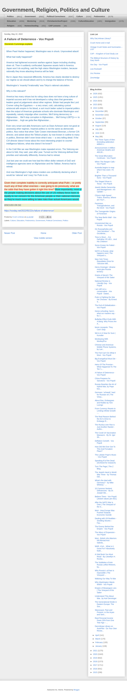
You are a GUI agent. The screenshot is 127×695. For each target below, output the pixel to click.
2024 (95, 101)
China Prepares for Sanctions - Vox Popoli (105, 379)
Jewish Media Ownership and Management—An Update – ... (105, 189)
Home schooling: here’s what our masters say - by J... (105, 313)
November (99, 115)
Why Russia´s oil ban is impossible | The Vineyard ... (104, 572)
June (97, 133)
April (97, 635)
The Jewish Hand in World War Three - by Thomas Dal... (105, 474)
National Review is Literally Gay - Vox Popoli (103, 283)
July (97, 129)
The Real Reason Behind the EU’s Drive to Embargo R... (105, 419)
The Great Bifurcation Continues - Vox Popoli (105, 157)
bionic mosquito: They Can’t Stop (104, 328)
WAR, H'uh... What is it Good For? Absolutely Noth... (105, 548)
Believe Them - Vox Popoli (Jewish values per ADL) (106, 498)
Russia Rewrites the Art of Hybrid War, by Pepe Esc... (105, 386)
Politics (10, 16)
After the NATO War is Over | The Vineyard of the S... (105, 504)
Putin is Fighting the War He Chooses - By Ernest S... (106, 299)
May (97, 136)
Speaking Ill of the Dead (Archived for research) (105, 462)
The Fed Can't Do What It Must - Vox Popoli (105, 354)
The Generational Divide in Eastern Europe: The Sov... (106, 604)
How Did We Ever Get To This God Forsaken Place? (105, 449)
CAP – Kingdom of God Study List (104, 54)
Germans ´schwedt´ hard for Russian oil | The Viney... (105, 394)
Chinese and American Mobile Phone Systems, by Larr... (105, 347)
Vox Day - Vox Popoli (99, 64)
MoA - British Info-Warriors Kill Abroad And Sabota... (106, 540)
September (100, 122)
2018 (95, 661)
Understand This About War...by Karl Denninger (105, 597)
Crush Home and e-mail (100, 43)
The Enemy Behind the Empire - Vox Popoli (104, 527)
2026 (95, 94)
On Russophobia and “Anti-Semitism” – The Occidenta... (105, 231)
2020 (95, 654)
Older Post (77, 233)
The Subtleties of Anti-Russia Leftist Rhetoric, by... (105, 564)
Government (30, 16)
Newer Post (9, 233)
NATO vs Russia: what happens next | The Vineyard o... (104, 253)
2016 (95, 669)
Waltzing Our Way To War (105, 579)
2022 (95, 108)
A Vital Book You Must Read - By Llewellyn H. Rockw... (105, 556)
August (98, 126)
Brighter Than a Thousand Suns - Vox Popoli (105, 177)
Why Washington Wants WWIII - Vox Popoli (104, 583)
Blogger (76, 690)
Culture (79, 16)
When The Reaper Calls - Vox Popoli (105, 163)
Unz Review (95, 73)
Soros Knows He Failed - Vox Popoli (105, 246)
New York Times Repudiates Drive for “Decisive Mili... (104, 261)
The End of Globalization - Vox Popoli (105, 306)
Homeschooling (31, 26)
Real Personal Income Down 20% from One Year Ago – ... (104, 620)
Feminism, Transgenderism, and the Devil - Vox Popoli (104, 205)
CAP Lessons (54, 26)
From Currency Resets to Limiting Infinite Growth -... (105, 410)
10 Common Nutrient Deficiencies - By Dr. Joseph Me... (104, 490)
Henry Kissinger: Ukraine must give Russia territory (105, 269)
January (98, 646)
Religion (10, 26)
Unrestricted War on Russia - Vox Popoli (104, 224)
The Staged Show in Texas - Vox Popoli (103, 182)
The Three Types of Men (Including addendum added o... (105, 142)
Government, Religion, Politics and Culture (56, 10)
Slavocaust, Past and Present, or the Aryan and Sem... (104, 612)
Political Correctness (56, 16)
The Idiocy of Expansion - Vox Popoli (105, 533)
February (99, 642)
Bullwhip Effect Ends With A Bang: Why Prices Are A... (106, 321)
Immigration (110, 21)
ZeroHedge (94, 78)
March (98, 639)
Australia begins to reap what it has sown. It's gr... (104, 169)
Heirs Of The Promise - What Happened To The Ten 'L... (105, 366)
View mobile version (43, 238)
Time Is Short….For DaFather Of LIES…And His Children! (106, 239)
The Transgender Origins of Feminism (105, 212)
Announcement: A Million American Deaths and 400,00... (105, 150)
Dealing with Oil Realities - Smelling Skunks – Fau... (105, 520)
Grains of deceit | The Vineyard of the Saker (105, 276)
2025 (95, 97)
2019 (95, 658)
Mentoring (31, 21)
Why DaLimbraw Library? (100, 38)
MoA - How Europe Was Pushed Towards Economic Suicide (105, 512)
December (99, 111)
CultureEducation (86, 21)
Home (43, 233)
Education (11, 21)
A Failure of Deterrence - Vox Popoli (105, 374)
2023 (95, 104)
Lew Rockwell (96, 69)
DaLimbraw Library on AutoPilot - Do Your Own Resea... (106, 628)
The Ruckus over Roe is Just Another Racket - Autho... (105, 427)
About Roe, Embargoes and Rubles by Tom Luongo (104, 402)
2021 (95, 651)
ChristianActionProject (57, 21)
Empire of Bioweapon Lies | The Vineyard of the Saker (105, 590)
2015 (95, 672)
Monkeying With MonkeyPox (101, 340)
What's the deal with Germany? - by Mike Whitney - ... (104, 482)
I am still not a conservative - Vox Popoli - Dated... (103, 291)
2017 (95, 665)
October (98, 118)
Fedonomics (99, 16)
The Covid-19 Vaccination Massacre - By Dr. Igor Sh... (105, 435)
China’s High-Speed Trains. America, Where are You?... (105, 197)
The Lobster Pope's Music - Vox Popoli (105, 456)
